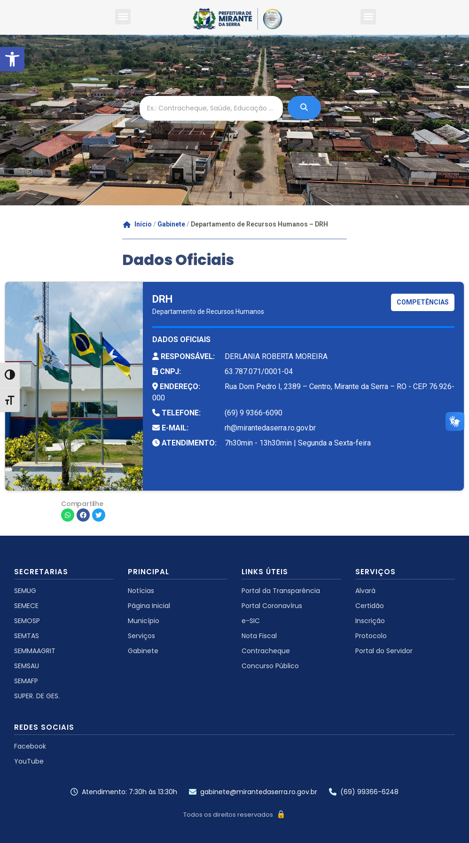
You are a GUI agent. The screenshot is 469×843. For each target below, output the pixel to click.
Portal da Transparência (281, 590)
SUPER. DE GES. (37, 696)
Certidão (369, 605)
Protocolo (371, 635)
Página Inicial (149, 605)
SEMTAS (26, 635)
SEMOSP (27, 620)
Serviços (141, 635)
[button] (12, 59)
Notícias (141, 590)
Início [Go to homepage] (137, 224)
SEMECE (26, 605)
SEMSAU (26, 666)
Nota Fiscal (259, 635)
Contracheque (266, 651)
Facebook (30, 746)
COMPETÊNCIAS (423, 302)
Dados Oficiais (178, 259)
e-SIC (251, 620)
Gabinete (171, 224)
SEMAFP (26, 681)
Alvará (365, 590)
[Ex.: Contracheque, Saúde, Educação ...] (211, 108)
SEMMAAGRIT (34, 651)
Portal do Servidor (384, 651)
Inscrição (370, 620)
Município (143, 620)
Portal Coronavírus (272, 605)
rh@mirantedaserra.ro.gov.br (270, 427)
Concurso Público (270, 666)
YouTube (29, 761)
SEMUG (25, 590)
